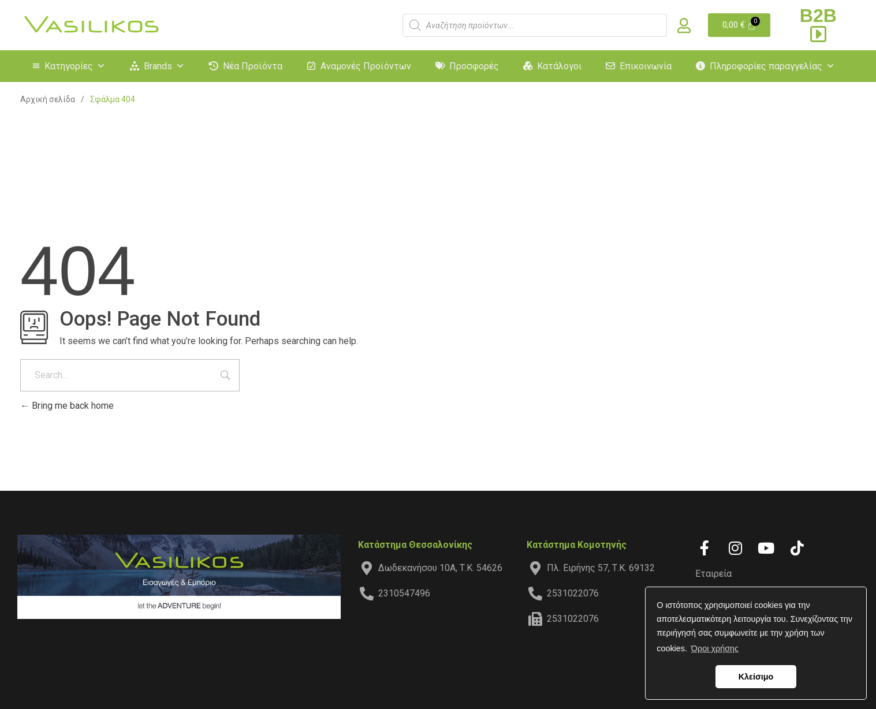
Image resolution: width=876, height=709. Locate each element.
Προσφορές (474, 66)
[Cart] (739, 25)
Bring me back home (67, 405)
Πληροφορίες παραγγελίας (772, 66)
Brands (164, 66)
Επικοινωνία (646, 66)
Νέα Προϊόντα (252, 66)
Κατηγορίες (75, 66)
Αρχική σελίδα (47, 99)
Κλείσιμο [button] (756, 676)
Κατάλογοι (559, 66)
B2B (818, 24)
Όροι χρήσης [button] (715, 648)
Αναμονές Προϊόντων (365, 66)
